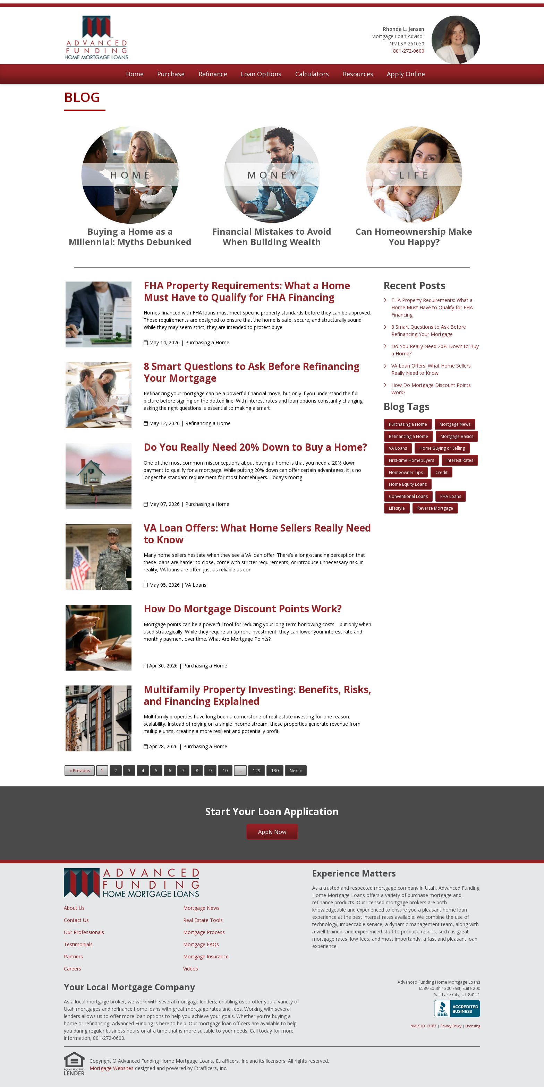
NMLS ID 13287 (423, 1026)
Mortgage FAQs (201, 944)
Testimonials (78, 944)
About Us (74, 908)
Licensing (472, 1026)
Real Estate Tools (203, 920)
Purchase (171, 74)
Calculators (312, 74)
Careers (72, 968)
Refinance (212, 74)
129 (256, 771)
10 (225, 771)
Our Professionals (84, 932)
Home (135, 74)
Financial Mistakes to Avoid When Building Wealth (271, 236)
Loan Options (261, 74)
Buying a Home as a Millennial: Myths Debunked (130, 236)
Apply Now (272, 832)
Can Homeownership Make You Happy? (414, 236)
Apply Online (406, 74)
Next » (296, 771)
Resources (358, 74)
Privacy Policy (450, 1026)
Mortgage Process (204, 932)
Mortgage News (201, 908)
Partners (73, 956)
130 (275, 771)
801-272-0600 (408, 51)
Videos (190, 968)
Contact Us (76, 920)
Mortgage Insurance (206, 956)
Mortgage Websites (112, 1068)
